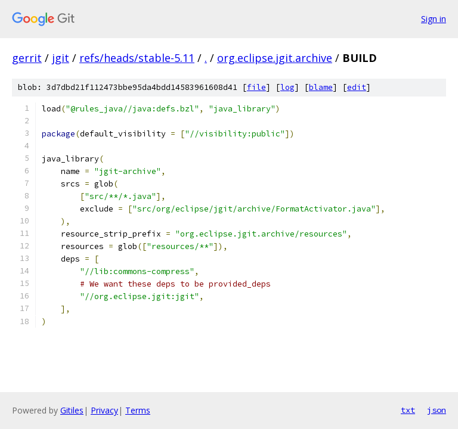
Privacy (104, 410)
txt (408, 410)
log (287, 87)
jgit (60, 58)
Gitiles (71, 410)
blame (321, 87)
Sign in (433, 18)
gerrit (27, 58)
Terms (137, 410)
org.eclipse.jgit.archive (274, 58)
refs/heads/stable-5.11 (136, 58)
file (256, 87)
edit (356, 87)
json (436, 410)
